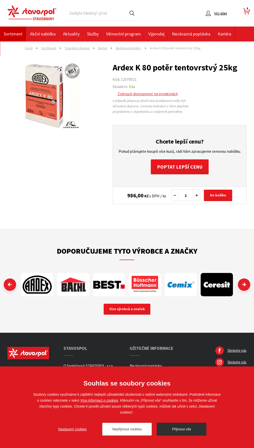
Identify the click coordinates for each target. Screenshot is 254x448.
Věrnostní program (123, 34)
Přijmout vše (181, 429)
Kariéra (224, 34)
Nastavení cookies (72, 429)
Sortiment (13, 34)
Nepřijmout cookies (127, 429)
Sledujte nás (237, 350)
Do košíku (218, 195)
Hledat (132, 13)
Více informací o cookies (99, 400)
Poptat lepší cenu (179, 167)
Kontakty (12, 49)
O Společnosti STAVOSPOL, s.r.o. (89, 365)
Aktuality (71, 34)
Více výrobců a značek (127, 309)
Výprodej (156, 34)
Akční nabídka (43, 34)
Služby (93, 34)
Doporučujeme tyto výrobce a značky (127, 251)
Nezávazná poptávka (191, 34)
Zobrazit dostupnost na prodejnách (148, 93)
